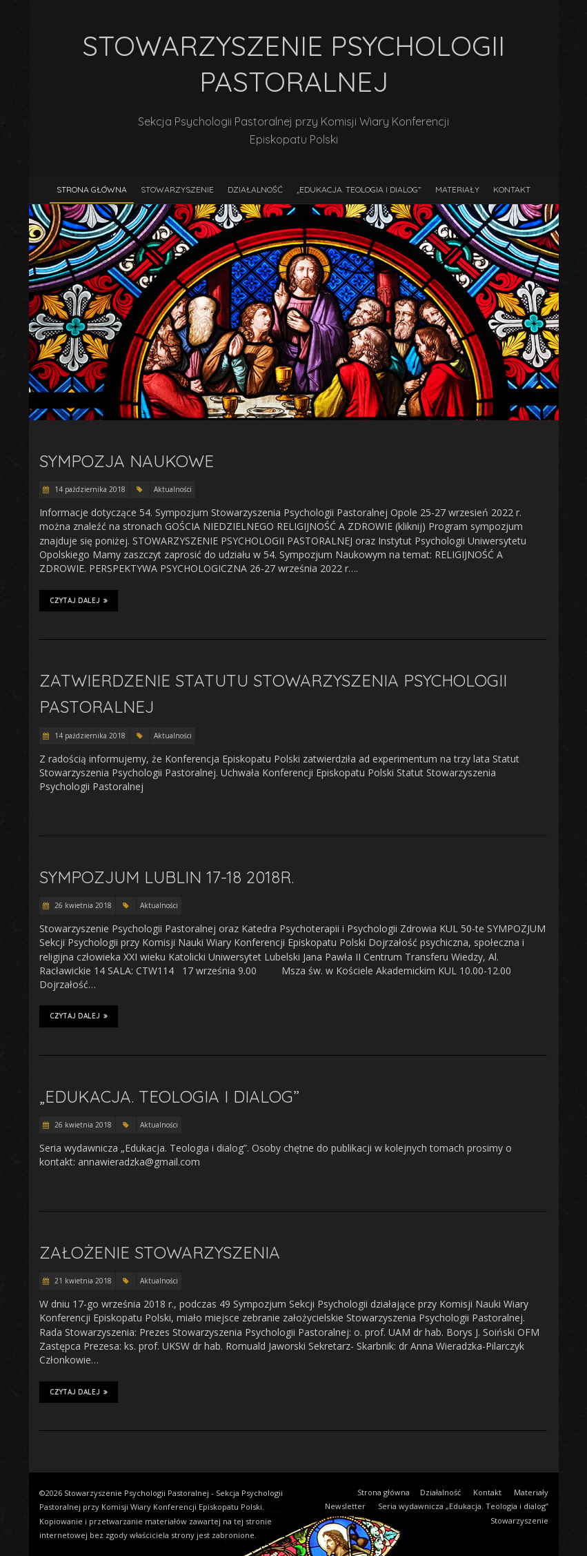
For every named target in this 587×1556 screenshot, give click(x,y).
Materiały (457, 189)
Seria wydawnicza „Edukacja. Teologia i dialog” (463, 1506)
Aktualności (173, 489)
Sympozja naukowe (126, 461)
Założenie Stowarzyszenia (159, 1252)
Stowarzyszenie (177, 189)
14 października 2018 (89, 489)
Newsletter (345, 1506)
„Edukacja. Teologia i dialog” (359, 189)
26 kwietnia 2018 (82, 905)
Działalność (255, 189)
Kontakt (511, 189)
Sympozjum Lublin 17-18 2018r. (166, 877)
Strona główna (92, 189)
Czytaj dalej (79, 600)
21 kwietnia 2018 (82, 1281)
